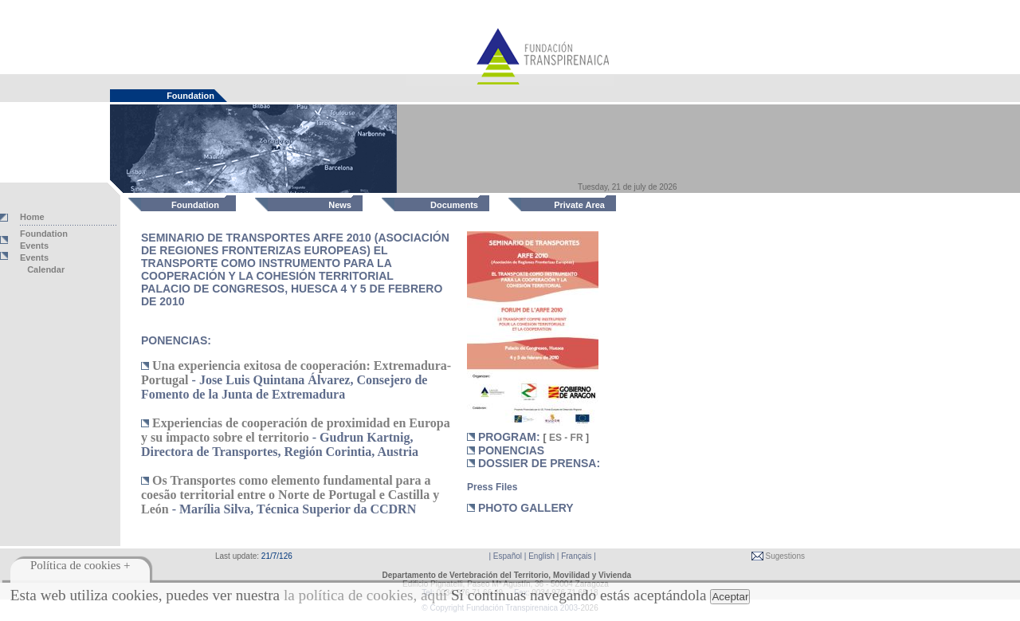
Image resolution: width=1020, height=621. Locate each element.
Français (576, 556)
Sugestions (784, 556)
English (541, 556)
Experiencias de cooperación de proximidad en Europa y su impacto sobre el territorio (295, 430)
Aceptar (730, 597)
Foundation (195, 205)
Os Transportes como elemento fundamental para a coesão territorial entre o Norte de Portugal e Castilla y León (290, 495)
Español (507, 556)
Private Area (579, 205)
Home (32, 217)
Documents (454, 205)
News (339, 205)
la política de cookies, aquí (365, 595)
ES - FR (566, 437)
